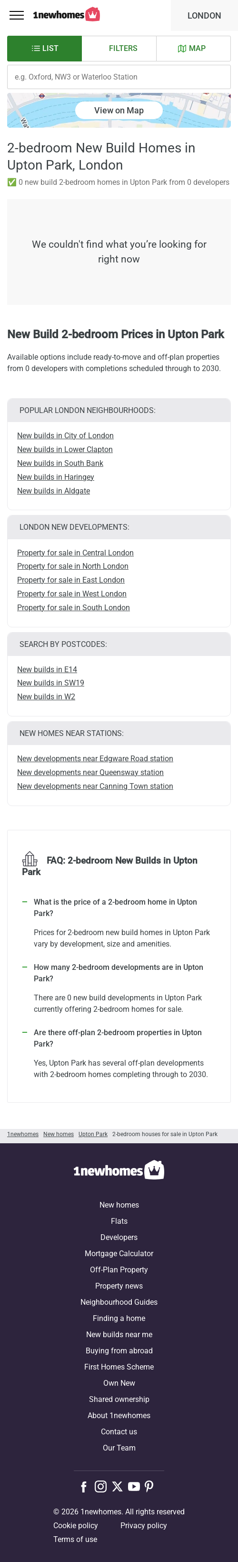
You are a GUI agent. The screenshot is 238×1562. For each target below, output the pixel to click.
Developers (119, 1237)
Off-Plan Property (119, 1269)
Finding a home (119, 1318)
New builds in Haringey (55, 477)
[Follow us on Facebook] (86, 1485)
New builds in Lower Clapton (65, 449)
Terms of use (75, 1539)
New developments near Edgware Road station (95, 758)
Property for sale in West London (72, 593)
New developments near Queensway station (90, 772)
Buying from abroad (119, 1350)
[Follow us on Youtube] (136, 1486)
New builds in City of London (65, 435)
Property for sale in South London (73, 607)
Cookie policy (75, 1525)
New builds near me (119, 1334)
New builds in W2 (46, 696)
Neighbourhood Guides (119, 1302)
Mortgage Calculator (119, 1253)
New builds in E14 (47, 669)
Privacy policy (143, 1525)
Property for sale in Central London (75, 552)
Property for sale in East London (71, 579)
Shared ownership (119, 1399)
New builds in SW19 (50, 682)
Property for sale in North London (73, 566)
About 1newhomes (119, 1415)
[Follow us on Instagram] (103, 1486)
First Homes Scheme (119, 1366)
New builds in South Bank (60, 463)
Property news (119, 1285)
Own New (119, 1383)
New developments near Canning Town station (95, 786)
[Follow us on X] (119, 1486)
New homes (119, 1204)
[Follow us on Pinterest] (153, 1486)
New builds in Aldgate (53, 490)
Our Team (119, 1447)
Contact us (119, 1431)
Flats (119, 1221)
